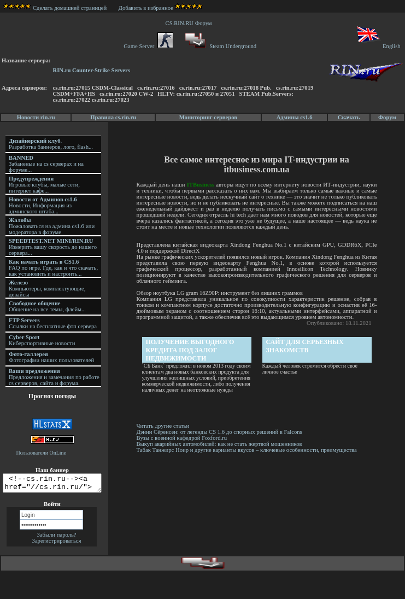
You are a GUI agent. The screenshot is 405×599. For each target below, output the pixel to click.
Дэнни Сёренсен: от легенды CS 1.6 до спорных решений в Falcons (221, 432)
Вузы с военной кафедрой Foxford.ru (182, 438)
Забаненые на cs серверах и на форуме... (46, 164)
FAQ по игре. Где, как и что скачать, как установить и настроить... (53, 268)
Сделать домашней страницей (55, 8)
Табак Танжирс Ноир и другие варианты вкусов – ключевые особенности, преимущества (247, 450)
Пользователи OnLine (41, 453)
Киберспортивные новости (42, 340)
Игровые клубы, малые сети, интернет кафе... (44, 185)
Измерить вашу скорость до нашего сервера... (53, 247)
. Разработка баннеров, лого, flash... (51, 144)
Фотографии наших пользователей (51, 357)
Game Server (148, 46)
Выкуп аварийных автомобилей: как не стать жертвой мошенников (220, 444)
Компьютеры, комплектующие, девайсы (47, 289)
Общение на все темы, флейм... (47, 306)
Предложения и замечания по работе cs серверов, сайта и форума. (54, 377)
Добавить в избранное (146, 8)
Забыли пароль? (56, 538)
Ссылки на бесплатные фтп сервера (53, 323)
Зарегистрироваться (56, 544)
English (378, 46)
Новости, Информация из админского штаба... (43, 205)
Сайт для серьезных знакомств (305, 346)
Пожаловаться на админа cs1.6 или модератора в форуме (52, 226)
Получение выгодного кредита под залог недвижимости (190, 350)
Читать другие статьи (163, 426)
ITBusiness (201, 185)
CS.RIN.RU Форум (190, 23)
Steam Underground (219, 46)
